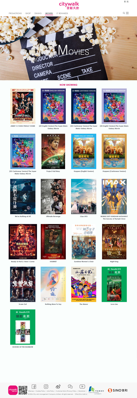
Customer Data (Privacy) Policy (66, 392)
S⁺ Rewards (62, 13)
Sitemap (31, 392)
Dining (38, 13)
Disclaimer (82, 392)
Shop (28, 13)
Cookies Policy (40, 392)
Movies (49, 13)
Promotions (15, 13)
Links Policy (50, 392)
